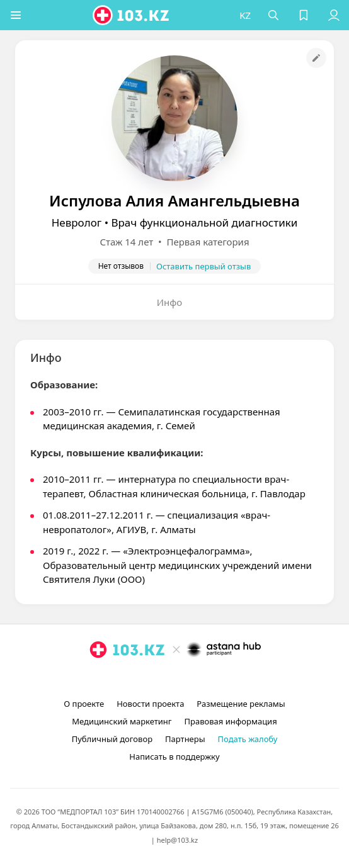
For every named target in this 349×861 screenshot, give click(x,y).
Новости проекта (150, 703)
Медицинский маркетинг (121, 721)
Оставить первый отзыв (203, 266)
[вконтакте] (196, 678)
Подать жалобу (248, 739)
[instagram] (155, 678)
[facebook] (176, 678)
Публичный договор (112, 739)
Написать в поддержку (174, 756)
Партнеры (185, 739)
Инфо (170, 302)
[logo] (132, 15)
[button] (16, 15)
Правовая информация (231, 721)
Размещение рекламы (241, 703)
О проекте (84, 703)
